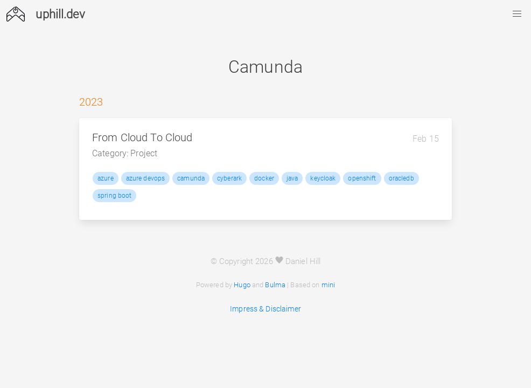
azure (105, 178)
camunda (191, 178)
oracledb (401, 178)
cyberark (229, 178)
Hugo (242, 285)
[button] (517, 14)
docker (264, 178)
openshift (362, 178)
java (292, 178)
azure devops (145, 178)
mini (329, 285)
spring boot (114, 195)
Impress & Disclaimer (265, 308)
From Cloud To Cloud (142, 137)
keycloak (323, 178)
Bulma (275, 285)
